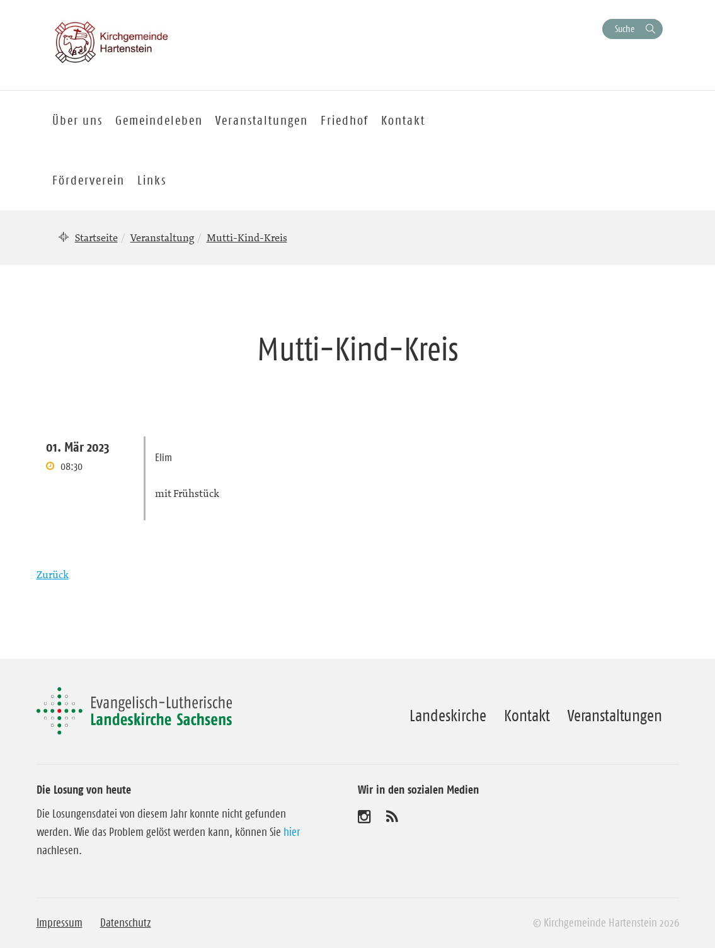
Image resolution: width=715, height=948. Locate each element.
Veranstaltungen (615, 715)
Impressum (60, 923)
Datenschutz (125, 923)
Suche (624, 29)
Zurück (53, 574)
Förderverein (88, 180)
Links (151, 180)
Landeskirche (447, 715)
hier (291, 832)
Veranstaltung (162, 237)
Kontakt (527, 715)
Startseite (96, 237)
